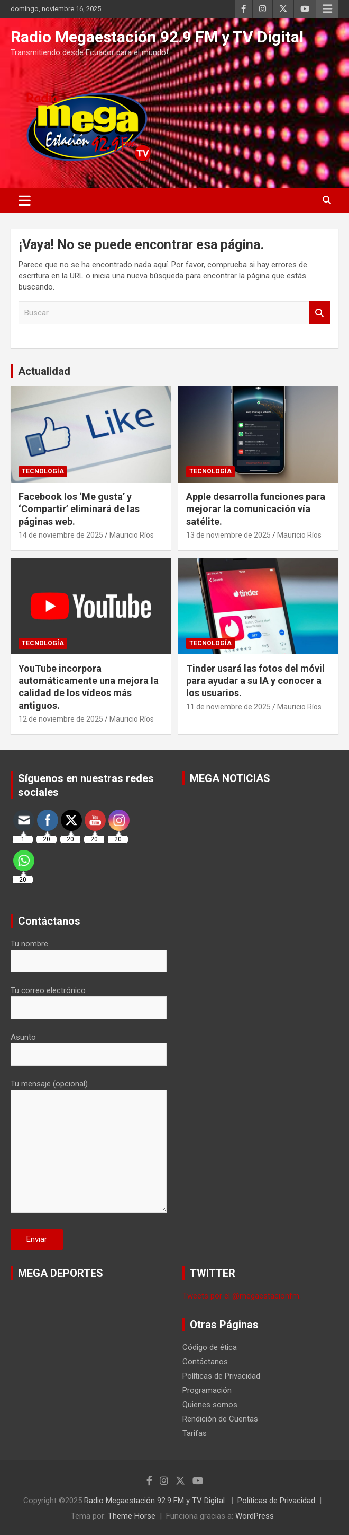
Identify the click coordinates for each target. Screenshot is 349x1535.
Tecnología (43, 471)
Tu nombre (89, 952)
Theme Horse (131, 1516)
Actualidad (44, 371)
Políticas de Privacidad (221, 1376)
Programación (207, 1390)
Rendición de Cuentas (220, 1419)
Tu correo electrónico (89, 999)
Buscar (319, 313)
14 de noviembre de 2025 (61, 535)
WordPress (254, 1516)
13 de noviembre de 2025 (228, 535)
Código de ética (209, 1347)
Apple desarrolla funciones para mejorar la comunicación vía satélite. (255, 509)
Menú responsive (327, 9)
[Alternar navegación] (25, 200)
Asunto (89, 1045)
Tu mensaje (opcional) (89, 1147)
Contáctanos (205, 1361)
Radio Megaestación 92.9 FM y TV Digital (157, 37)
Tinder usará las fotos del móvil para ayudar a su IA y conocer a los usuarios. (255, 681)
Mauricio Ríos (131, 535)
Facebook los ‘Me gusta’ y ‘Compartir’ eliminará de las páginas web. (79, 509)
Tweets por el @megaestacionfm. (241, 1296)
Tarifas (194, 1433)
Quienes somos (209, 1404)
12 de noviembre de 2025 (61, 719)
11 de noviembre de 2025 (228, 707)
